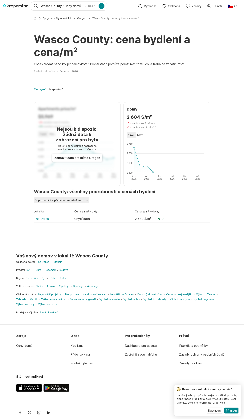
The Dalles (41, 219)
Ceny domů (24, 346)
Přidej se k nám (81, 354)
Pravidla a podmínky (193, 346)
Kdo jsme (77, 346)
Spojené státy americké (57, 18)
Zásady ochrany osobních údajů (201, 354)
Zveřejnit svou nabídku (141, 354)
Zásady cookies (190, 363)
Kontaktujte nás (82, 363)
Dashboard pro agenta (141, 346)
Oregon (81, 18)
